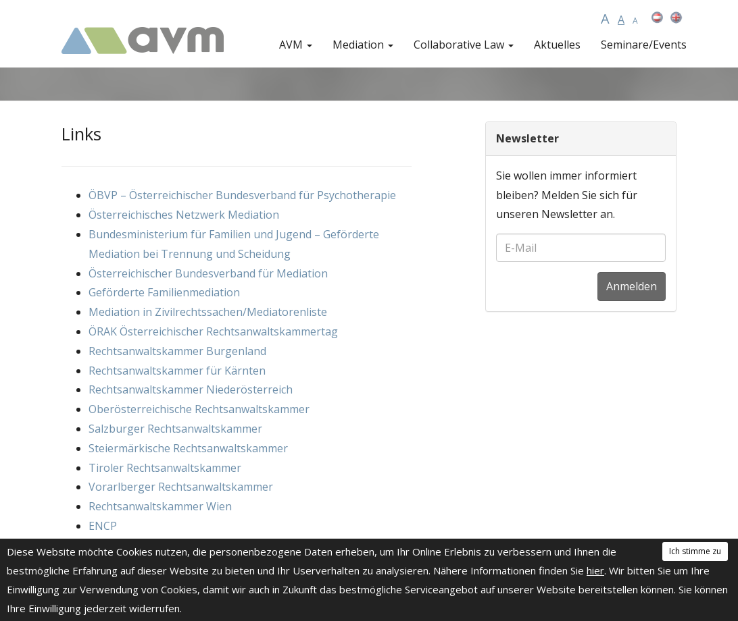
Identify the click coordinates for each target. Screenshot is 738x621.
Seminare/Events (644, 44)
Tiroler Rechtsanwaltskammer (165, 467)
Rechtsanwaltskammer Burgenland (177, 351)
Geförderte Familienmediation (164, 292)
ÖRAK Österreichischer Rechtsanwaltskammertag (213, 331)
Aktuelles (557, 44)
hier (595, 570)
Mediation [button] (363, 44)
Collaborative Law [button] (464, 44)
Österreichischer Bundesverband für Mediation (208, 273)
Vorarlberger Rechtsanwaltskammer (181, 486)
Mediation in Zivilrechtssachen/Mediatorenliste (208, 311)
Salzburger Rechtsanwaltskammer (175, 428)
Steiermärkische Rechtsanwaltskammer (188, 448)
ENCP (103, 525)
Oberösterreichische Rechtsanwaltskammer (199, 409)
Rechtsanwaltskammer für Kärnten (177, 370)
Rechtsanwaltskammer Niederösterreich (191, 389)
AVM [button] (295, 44)
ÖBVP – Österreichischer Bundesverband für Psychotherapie (242, 195)
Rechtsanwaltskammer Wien (160, 506)
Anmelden (631, 286)
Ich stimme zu (695, 551)
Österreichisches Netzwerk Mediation (184, 214)
